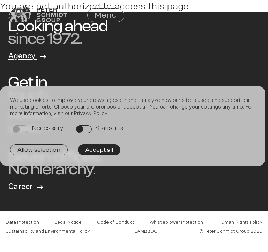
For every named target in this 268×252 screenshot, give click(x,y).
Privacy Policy (90, 113)
